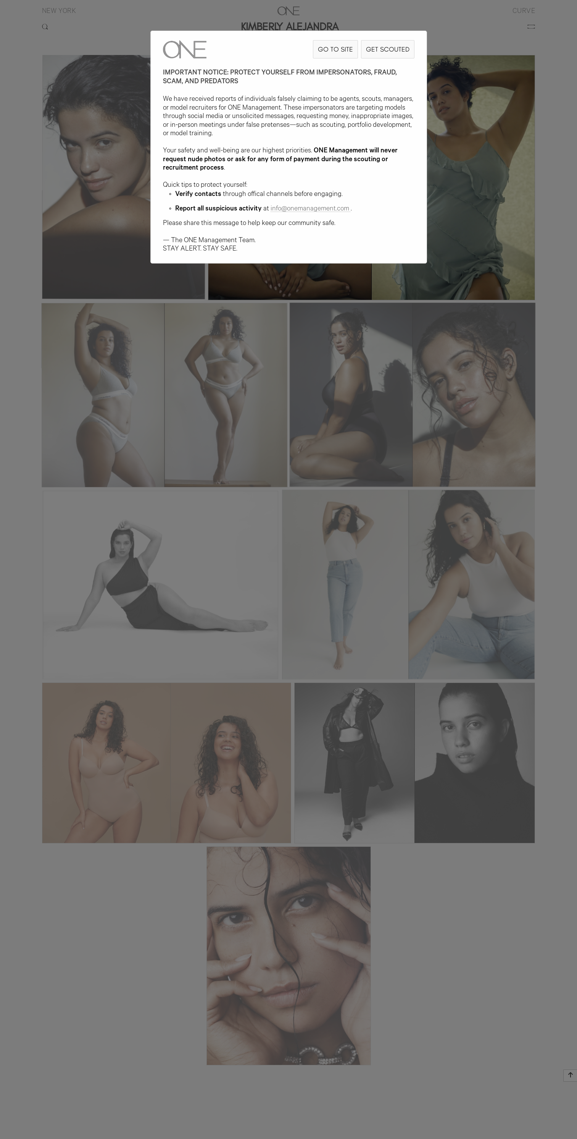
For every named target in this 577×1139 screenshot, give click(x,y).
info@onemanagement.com (311, 209)
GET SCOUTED (387, 49)
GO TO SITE (335, 49)
